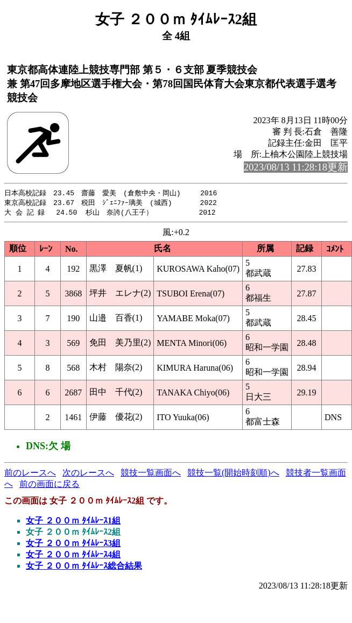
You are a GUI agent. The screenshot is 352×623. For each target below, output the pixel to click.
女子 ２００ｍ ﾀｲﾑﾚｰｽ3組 (73, 544)
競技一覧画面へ (151, 474)
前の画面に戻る (49, 485)
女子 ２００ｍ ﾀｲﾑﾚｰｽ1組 (73, 522)
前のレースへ (30, 474)
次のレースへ (88, 474)
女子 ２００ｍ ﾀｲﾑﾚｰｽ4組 (73, 556)
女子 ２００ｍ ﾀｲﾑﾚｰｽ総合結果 (84, 567)
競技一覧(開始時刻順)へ (233, 474)
